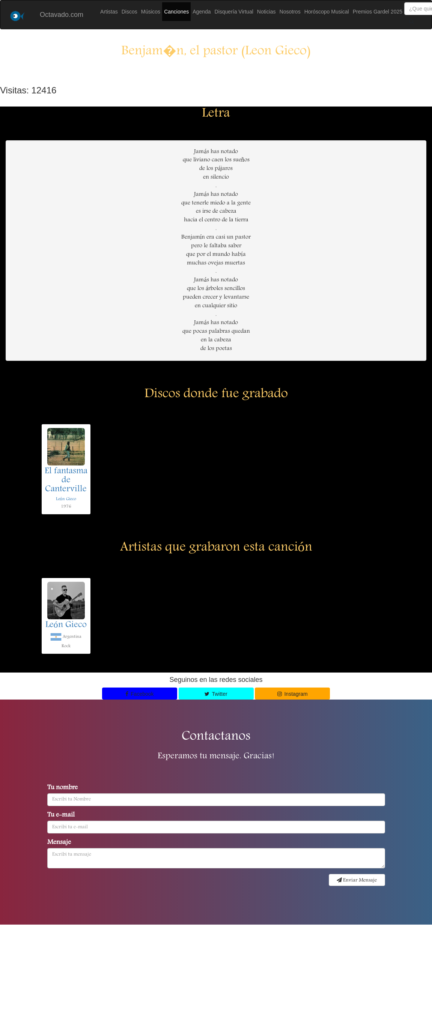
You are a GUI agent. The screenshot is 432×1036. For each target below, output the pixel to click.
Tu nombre (62, 788)
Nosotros (290, 12)
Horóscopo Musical (326, 12)
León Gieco (66, 499)
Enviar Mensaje (357, 880)
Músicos (150, 12)
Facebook (139, 694)
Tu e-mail (61, 815)
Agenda (202, 12)
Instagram (292, 694)
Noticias (266, 12)
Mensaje (59, 842)
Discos (129, 12)
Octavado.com (61, 14)
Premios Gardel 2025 (377, 12)
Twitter (216, 694)
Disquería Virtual (234, 12)
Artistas (109, 12)
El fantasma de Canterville (66, 480)
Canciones (176, 12)
